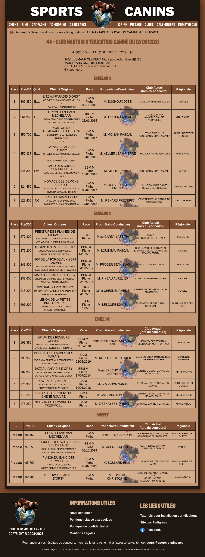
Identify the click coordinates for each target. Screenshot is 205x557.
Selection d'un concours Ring (52, 32)
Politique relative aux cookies (91, 519)
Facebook (150, 530)
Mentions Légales (82, 533)
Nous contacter (81, 512)
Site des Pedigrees (153, 522)
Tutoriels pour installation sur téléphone (168, 515)
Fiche (90, 101)
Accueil (22, 32)
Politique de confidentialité (89, 526)
